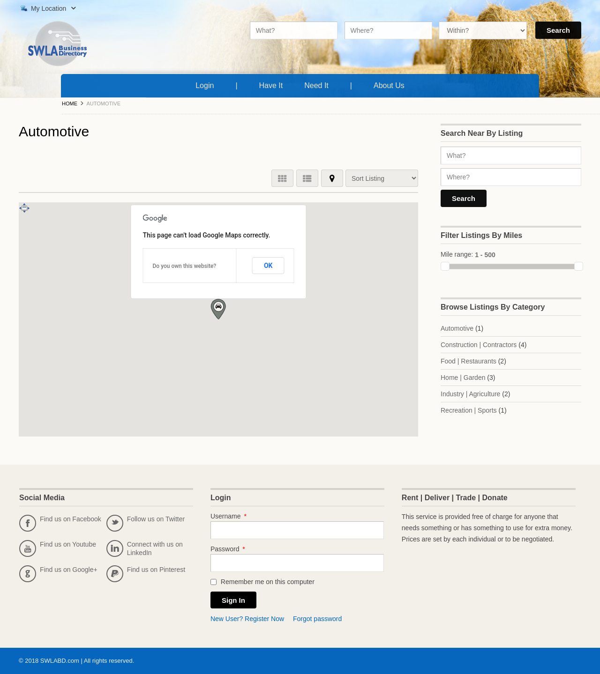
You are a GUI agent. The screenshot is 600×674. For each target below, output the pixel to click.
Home (69, 103)
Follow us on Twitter (145, 523)
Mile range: (457, 254)
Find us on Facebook (60, 523)
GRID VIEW (282, 178)
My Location (47, 8)
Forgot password (317, 618)
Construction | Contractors (479, 344)
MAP (332, 178)
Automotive (457, 328)
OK (268, 265)
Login (204, 85)
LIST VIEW (307, 178)
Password (227, 549)
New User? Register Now (247, 618)
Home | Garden (463, 377)
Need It (318, 84)
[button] (218, 309)
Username (228, 516)
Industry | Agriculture (470, 394)
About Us (391, 84)
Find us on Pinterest (146, 573)
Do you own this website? (185, 266)
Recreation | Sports (469, 410)
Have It (273, 84)
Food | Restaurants (468, 361)
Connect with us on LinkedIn (144, 548)
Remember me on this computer (262, 581)
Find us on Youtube (57, 548)
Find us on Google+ (58, 573)
